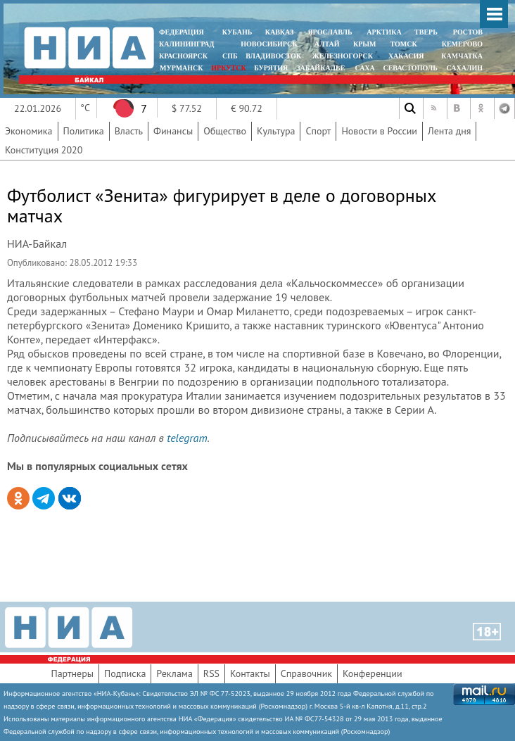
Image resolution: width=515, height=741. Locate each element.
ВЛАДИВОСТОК (273, 56)
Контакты (250, 673)
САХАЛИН (465, 68)
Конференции (372, 673)
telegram (187, 438)
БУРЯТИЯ (271, 68)
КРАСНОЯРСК (183, 56)
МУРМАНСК (181, 68)
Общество (224, 131)
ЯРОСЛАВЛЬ (329, 32)
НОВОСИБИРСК (269, 44)
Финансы (173, 131)
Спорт (318, 131)
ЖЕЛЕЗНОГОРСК (342, 56)
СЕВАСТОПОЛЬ (410, 68)
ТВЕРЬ (426, 32)
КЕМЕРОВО (462, 44)
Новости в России (379, 131)
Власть (129, 131)
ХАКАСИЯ (405, 56)
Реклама (174, 673)
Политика (83, 131)
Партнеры (72, 673)
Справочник (306, 673)
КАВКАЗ (279, 32)
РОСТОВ (468, 32)
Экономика (29, 131)
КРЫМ (364, 44)
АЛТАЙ (327, 44)
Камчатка (461, 56)
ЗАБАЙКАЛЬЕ (321, 68)
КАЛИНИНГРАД (186, 44)
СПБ (230, 56)
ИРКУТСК (228, 68)
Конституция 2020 (43, 150)
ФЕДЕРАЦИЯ (181, 32)
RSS (211, 673)
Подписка (125, 673)
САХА (364, 68)
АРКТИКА (384, 32)
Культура (276, 131)
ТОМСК (405, 44)
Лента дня (449, 131)
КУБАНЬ (237, 32)
